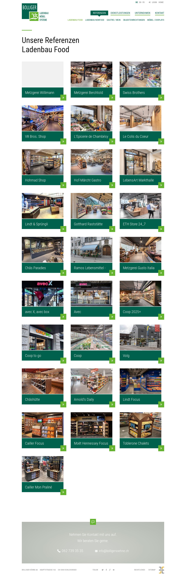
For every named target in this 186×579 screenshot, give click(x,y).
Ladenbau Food (75, 20)
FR (143, 2)
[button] (102, 570)
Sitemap (152, 570)
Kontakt (159, 13)
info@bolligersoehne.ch (114, 550)
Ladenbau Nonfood (94, 20)
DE (137, 2)
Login (154, 2)
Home (161, 2)
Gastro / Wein (114, 20)
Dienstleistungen (120, 13)
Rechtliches (139, 570)
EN (140, 2)
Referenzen (99, 13)
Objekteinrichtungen (134, 20)
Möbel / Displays (155, 20)
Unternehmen (142, 13)
